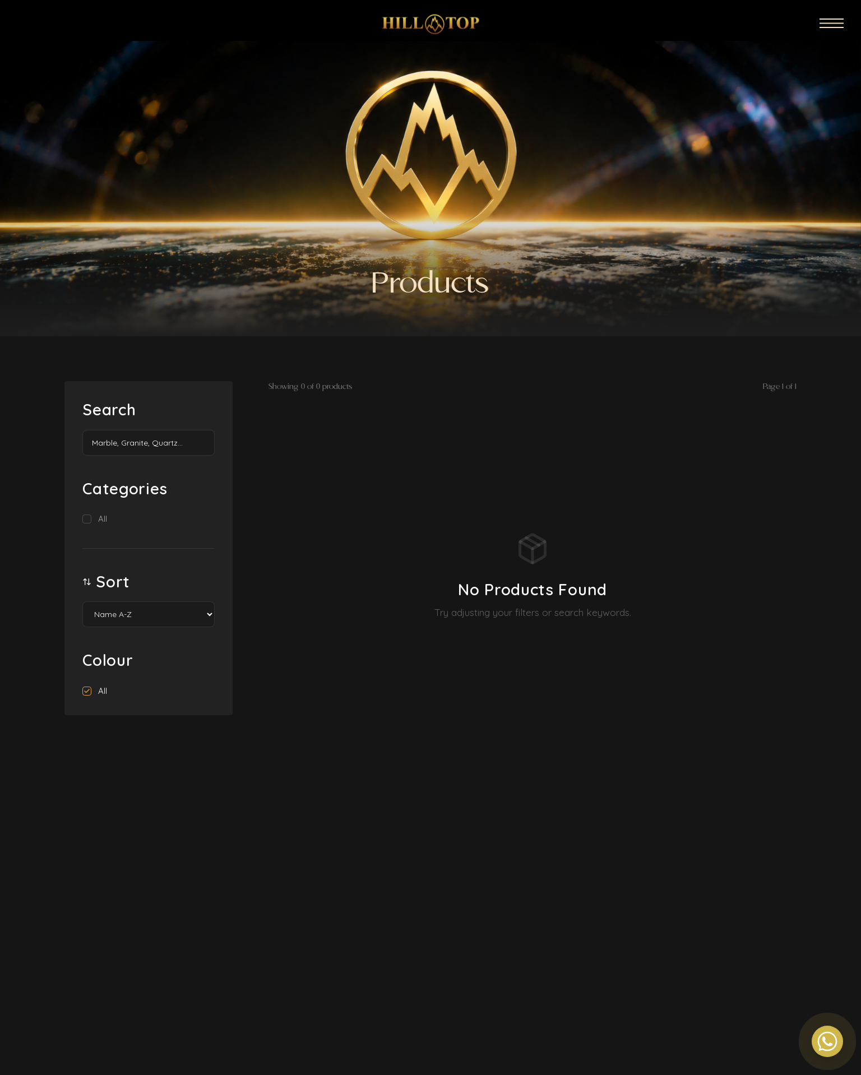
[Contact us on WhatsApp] (827, 1041)
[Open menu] (832, 20)
